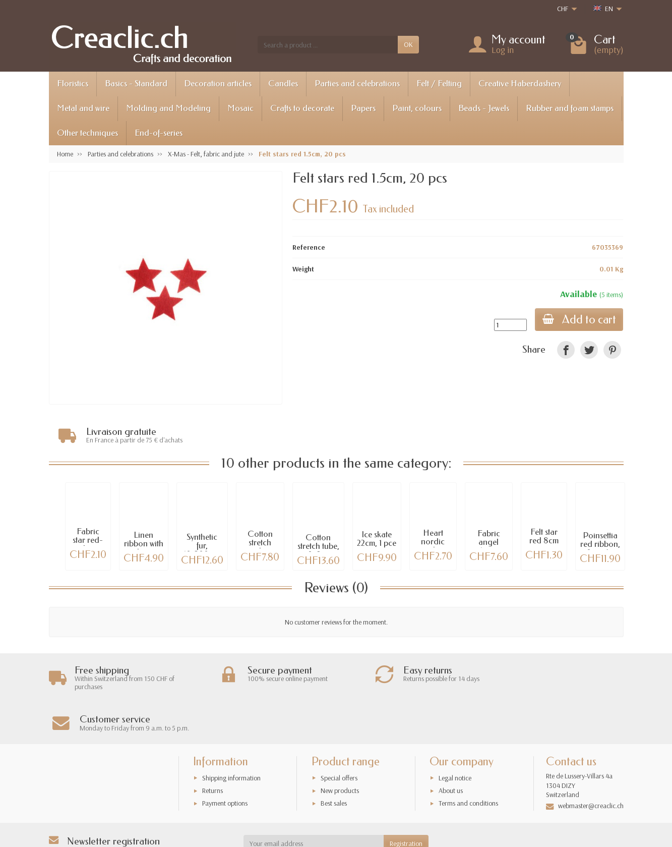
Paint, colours (417, 108)
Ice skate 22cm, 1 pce (376, 539)
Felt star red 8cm (544, 537)
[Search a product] (328, 44)
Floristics (72, 83)
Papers (363, 108)
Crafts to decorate (302, 108)
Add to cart (578, 319)
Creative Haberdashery (519, 83)
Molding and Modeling (168, 108)
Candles (283, 83)
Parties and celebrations (357, 83)
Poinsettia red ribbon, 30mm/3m (600, 544)
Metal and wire (83, 108)
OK (408, 44)
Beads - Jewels (483, 108)
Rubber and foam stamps (570, 108)
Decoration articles (218, 83)
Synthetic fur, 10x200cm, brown (202, 550)
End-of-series (158, 133)
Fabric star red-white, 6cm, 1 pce (88, 544)
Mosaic (240, 108)
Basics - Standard (136, 83)
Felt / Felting (439, 83)
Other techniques (87, 133)
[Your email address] (313, 802)
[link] (566, 350)
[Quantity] (509, 325)
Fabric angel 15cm (488, 542)
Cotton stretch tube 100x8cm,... (260, 547)
